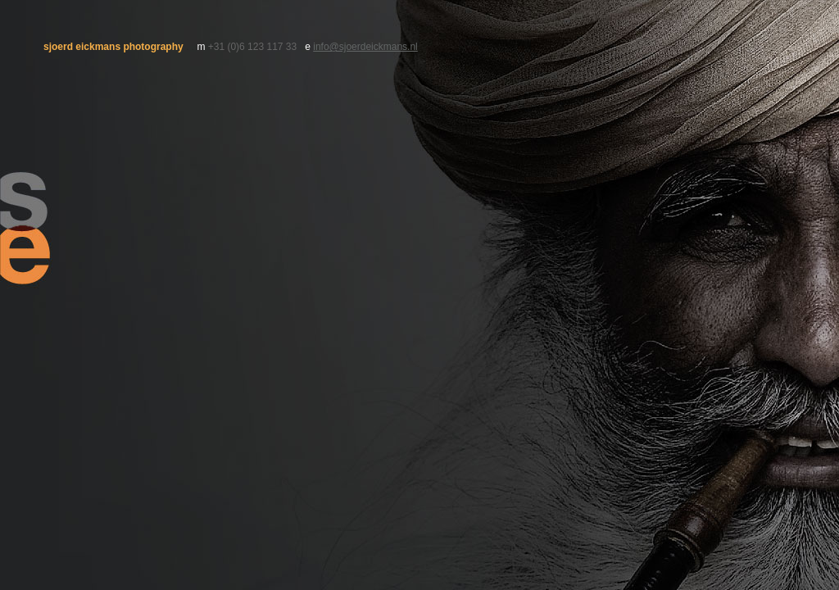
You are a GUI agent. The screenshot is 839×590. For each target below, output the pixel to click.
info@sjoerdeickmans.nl (365, 46)
